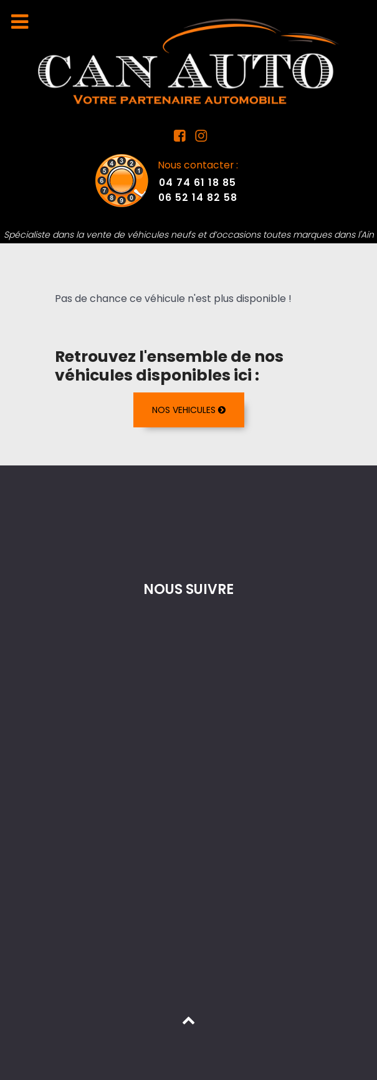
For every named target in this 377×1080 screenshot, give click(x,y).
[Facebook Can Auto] (180, 138)
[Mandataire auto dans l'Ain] (189, 61)
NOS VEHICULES (189, 410)
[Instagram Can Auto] (200, 138)
